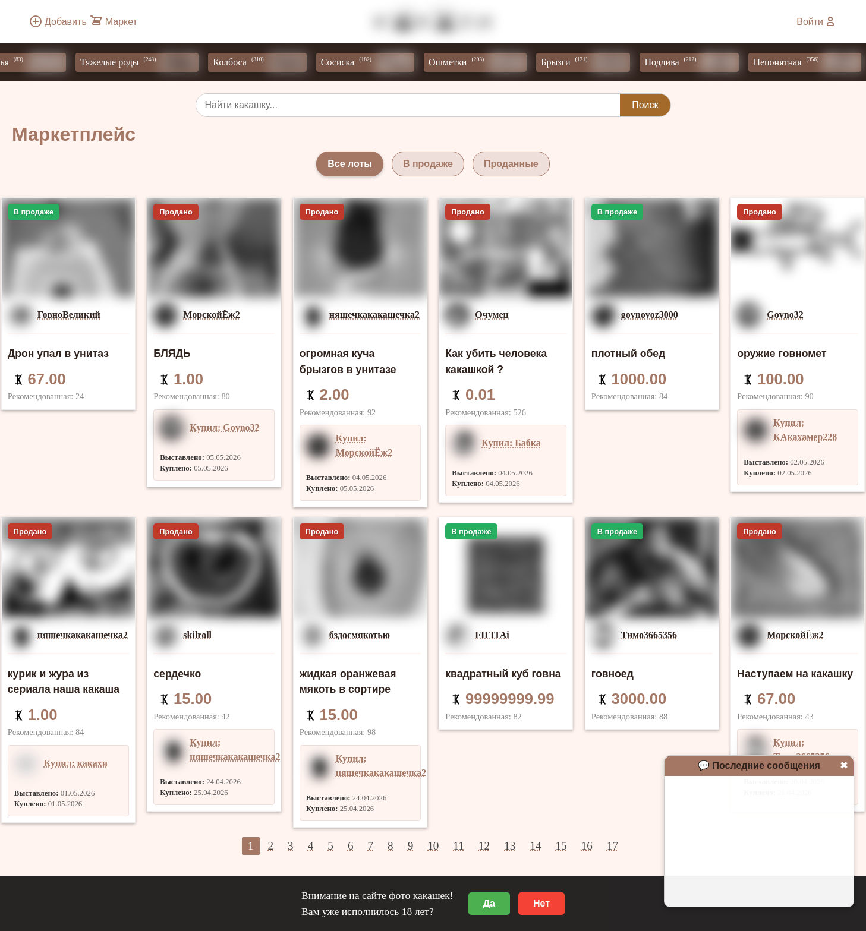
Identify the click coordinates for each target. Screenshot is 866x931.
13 (509, 846)
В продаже (428, 164)
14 (535, 846)
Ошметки (483, 62)
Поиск (645, 105)
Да (489, 903)
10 (433, 846)
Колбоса (265, 62)
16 (587, 846)
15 (561, 846)
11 (458, 846)
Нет (541, 903)
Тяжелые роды (145, 62)
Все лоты (349, 164)
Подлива (697, 62)
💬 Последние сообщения (759, 765)
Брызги (591, 62)
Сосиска (373, 62)
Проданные (511, 164)
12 (484, 846)
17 (612, 846)
